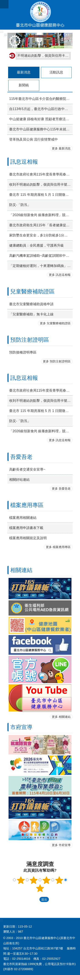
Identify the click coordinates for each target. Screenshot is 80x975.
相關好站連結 (19, 479)
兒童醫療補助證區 (32, 291)
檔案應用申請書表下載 (26, 528)
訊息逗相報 (24, 162)
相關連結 (21, 570)
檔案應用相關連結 (22, 517)
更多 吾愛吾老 (61, 488)
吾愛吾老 (21, 457)
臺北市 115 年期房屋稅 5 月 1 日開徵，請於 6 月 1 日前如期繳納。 (41, 194)
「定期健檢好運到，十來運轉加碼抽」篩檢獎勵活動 (41, 266)
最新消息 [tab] (24, 72)
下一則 (68, 41)
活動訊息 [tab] (56, 72)
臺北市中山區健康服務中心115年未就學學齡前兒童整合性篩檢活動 (41, 129)
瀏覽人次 (9, 931)
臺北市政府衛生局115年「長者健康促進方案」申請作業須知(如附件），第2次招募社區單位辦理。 (41, 225)
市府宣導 (21, 727)
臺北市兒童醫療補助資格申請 (31, 304)
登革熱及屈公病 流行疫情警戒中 (33, 139)
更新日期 (9, 926)
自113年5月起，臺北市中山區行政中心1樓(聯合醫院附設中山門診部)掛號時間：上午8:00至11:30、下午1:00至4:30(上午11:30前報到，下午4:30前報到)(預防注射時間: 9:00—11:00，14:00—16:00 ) (41, 109)
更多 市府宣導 (61, 845)
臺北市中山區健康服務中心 (40, 15)
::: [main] (5, 34)
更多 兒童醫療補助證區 (55, 323)
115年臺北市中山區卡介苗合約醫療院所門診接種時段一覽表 (41, 99)
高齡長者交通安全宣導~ (27, 469)
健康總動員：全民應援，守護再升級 (36, 245)
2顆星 (34, 880)
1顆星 (21, 880)
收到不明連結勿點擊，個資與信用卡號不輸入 (41, 184)
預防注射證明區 (29, 340)
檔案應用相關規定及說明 (28, 538)
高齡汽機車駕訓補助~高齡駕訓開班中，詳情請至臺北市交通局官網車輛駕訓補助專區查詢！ (41, 255)
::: (1, 31)
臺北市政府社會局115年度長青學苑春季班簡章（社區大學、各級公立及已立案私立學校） (41, 174)
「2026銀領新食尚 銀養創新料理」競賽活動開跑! (41, 215)
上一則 (11, 41)
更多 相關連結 (61, 716)
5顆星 (40, 888)
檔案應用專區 (27, 505)
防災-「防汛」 (20, 205)
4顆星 (59, 880)
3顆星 (46, 880)
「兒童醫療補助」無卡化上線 (31, 314)
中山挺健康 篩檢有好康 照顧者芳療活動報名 (41, 119)
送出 (35, 899)
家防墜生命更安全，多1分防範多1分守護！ (41, 235)
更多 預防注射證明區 (57, 361)
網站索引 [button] (4, 4)
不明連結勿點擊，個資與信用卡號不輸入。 (43, 55)
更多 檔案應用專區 (58, 547)
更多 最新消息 (61, 148)
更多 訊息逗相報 (60, 274)
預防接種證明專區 (22, 352)
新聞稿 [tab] (24, 85)
